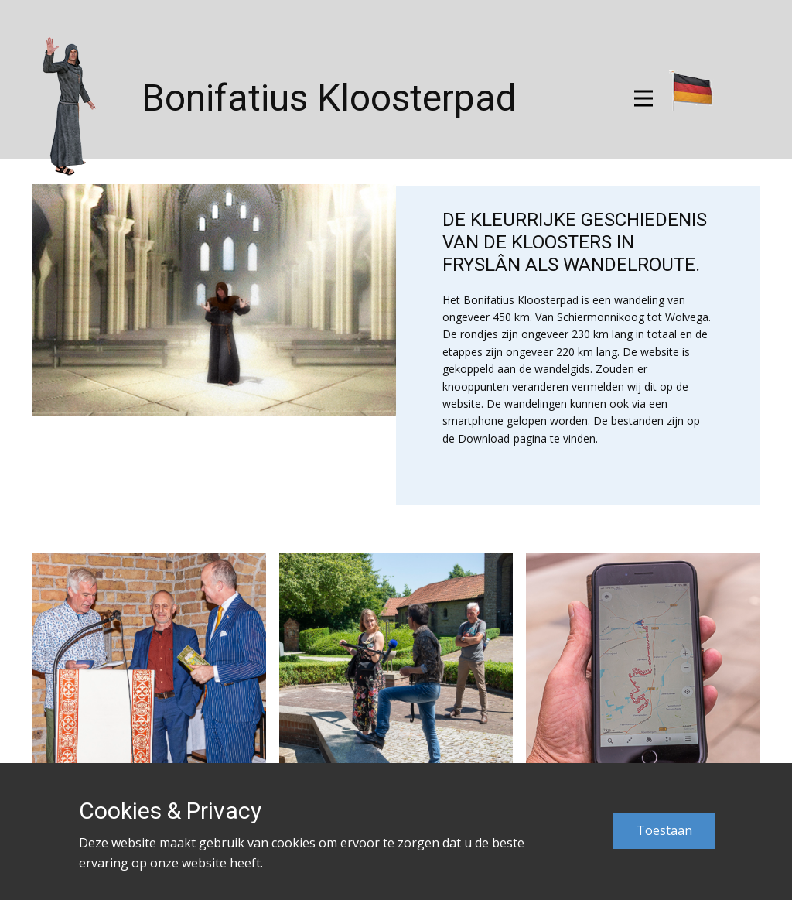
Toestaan (664, 830)
